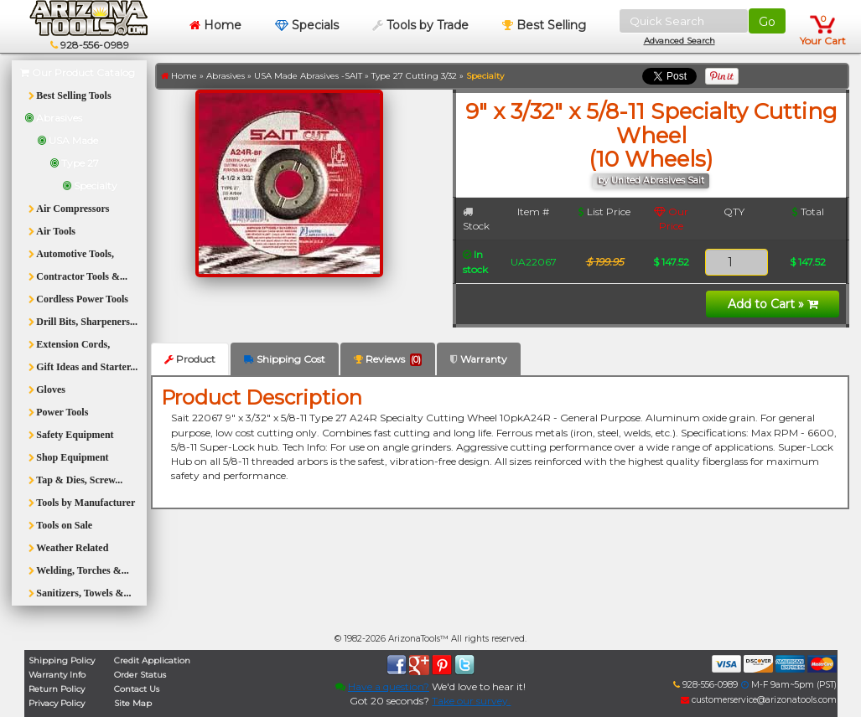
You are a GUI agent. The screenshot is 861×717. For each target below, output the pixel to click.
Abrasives (225, 75)
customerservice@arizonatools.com (759, 699)
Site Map (133, 703)
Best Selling (544, 25)
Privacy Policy (57, 703)
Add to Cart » (773, 304)
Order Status (140, 674)
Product (189, 359)
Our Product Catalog (77, 72)
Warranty (478, 359)
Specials (307, 25)
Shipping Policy (62, 660)
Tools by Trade (420, 25)
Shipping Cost (284, 359)
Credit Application (152, 660)
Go (767, 21)
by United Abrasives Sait (651, 180)
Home (215, 25)
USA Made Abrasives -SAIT (308, 75)
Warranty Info (57, 674)
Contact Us (136, 688)
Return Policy (57, 688)
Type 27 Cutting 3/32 (414, 75)
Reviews (388, 359)
